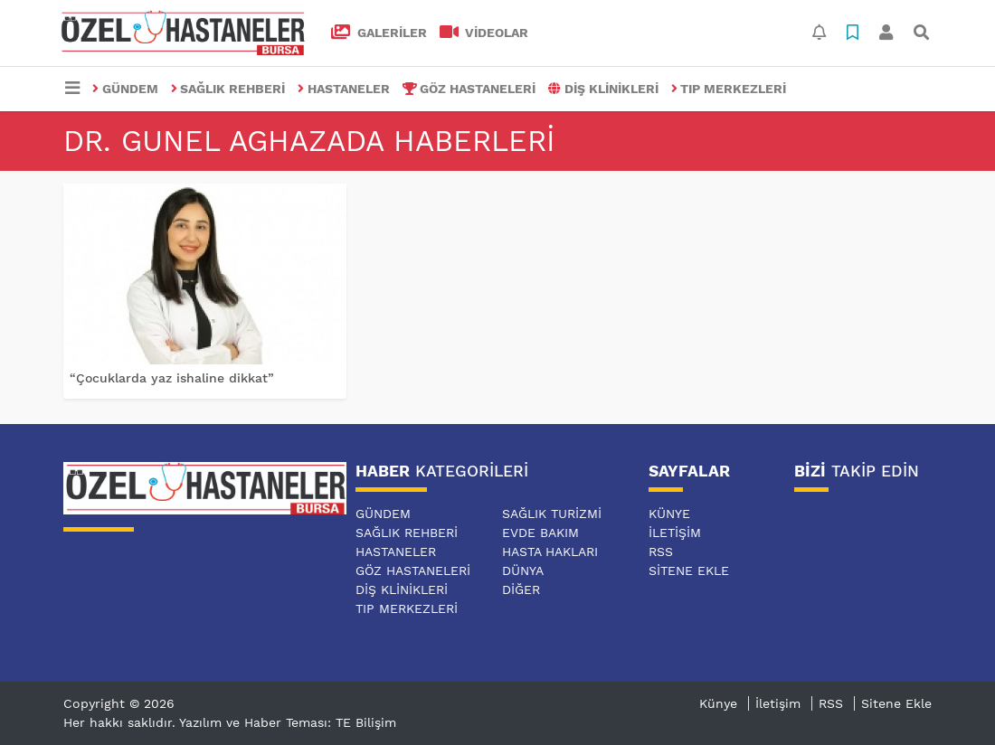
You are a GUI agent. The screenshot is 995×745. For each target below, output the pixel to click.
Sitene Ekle (689, 570)
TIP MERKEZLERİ (729, 88)
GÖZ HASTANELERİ (469, 88)
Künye (669, 513)
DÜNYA (523, 570)
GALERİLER (379, 32)
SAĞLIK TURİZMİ (552, 513)
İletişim (675, 532)
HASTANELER (344, 88)
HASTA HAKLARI (550, 551)
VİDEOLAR (484, 32)
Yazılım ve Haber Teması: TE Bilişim (287, 722)
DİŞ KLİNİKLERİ (603, 88)
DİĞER (521, 589)
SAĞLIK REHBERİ (228, 88)
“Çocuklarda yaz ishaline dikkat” (172, 378)
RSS (661, 551)
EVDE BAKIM (540, 532)
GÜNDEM (125, 88)
